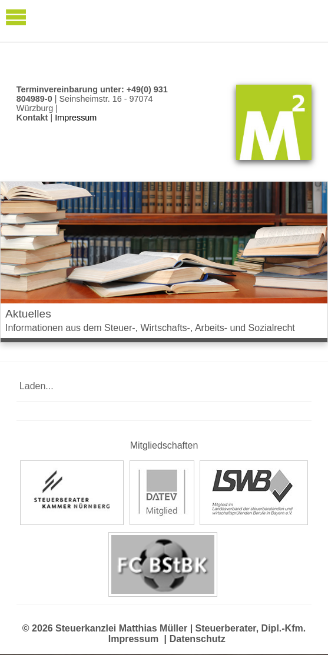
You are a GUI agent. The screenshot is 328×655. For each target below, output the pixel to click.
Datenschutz (198, 639)
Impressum (133, 639)
